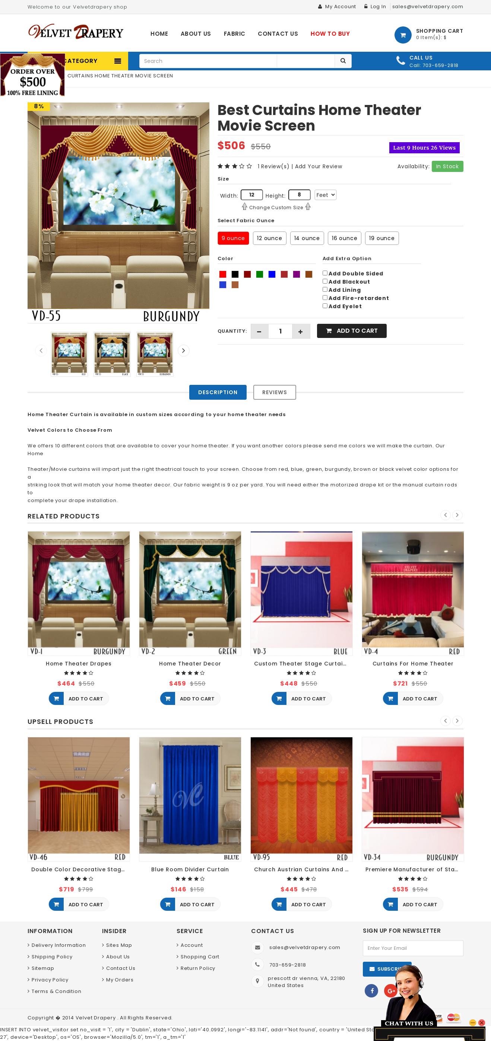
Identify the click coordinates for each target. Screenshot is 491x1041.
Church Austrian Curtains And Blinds (303, 869)
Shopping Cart (200, 956)
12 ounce (269, 238)
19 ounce (382, 238)
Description (218, 392)
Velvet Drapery (96, 1017)
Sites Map (119, 945)
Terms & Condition (57, 991)
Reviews (274, 392)
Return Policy (198, 968)
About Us (118, 956)
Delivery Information (59, 945)
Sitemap (43, 968)
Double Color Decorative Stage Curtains (80, 869)
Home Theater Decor (190, 663)
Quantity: (232, 331)
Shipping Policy (52, 956)
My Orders (120, 979)
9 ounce (233, 238)
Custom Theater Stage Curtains (301, 663)
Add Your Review (318, 166)
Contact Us (121, 968)
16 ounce (344, 238)
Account (192, 945)
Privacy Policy (50, 979)
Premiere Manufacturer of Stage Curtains (414, 869)
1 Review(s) (274, 166)
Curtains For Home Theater (413, 663)
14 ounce (307, 238)
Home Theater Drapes (79, 663)
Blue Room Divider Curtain (190, 869)
